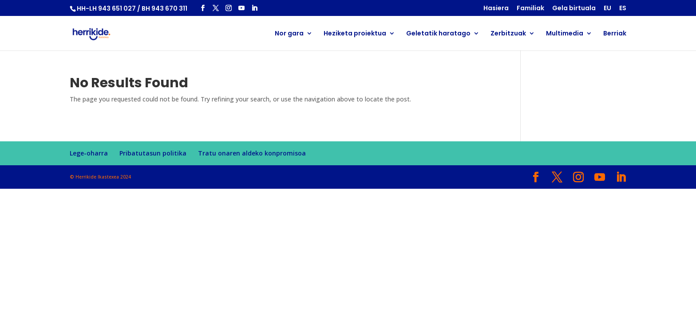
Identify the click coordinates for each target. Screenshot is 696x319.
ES (622, 8)
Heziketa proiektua (355, 34)
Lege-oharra (89, 153)
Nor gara (289, 34)
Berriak (614, 34)
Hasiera (496, 8)
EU (607, 8)
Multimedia (564, 34)
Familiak (530, 8)
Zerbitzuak (508, 34)
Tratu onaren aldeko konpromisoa (252, 153)
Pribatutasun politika (152, 153)
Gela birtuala (574, 8)
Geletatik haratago (438, 34)
